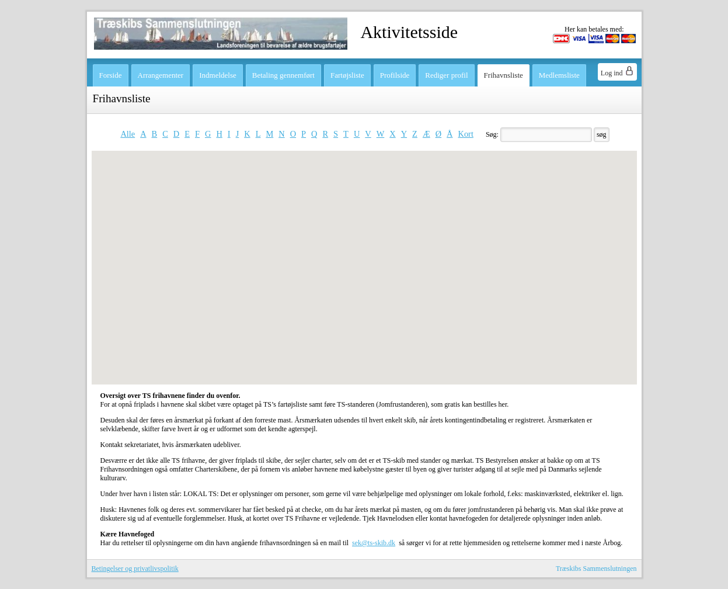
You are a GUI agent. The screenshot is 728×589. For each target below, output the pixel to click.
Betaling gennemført (283, 75)
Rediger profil (446, 75)
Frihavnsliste (503, 75)
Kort (465, 133)
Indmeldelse (217, 75)
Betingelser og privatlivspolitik (135, 568)
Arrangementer (161, 75)
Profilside (395, 75)
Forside (110, 75)
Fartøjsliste (347, 75)
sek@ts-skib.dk (373, 543)
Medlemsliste (559, 75)
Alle (127, 133)
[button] (359, 233)
